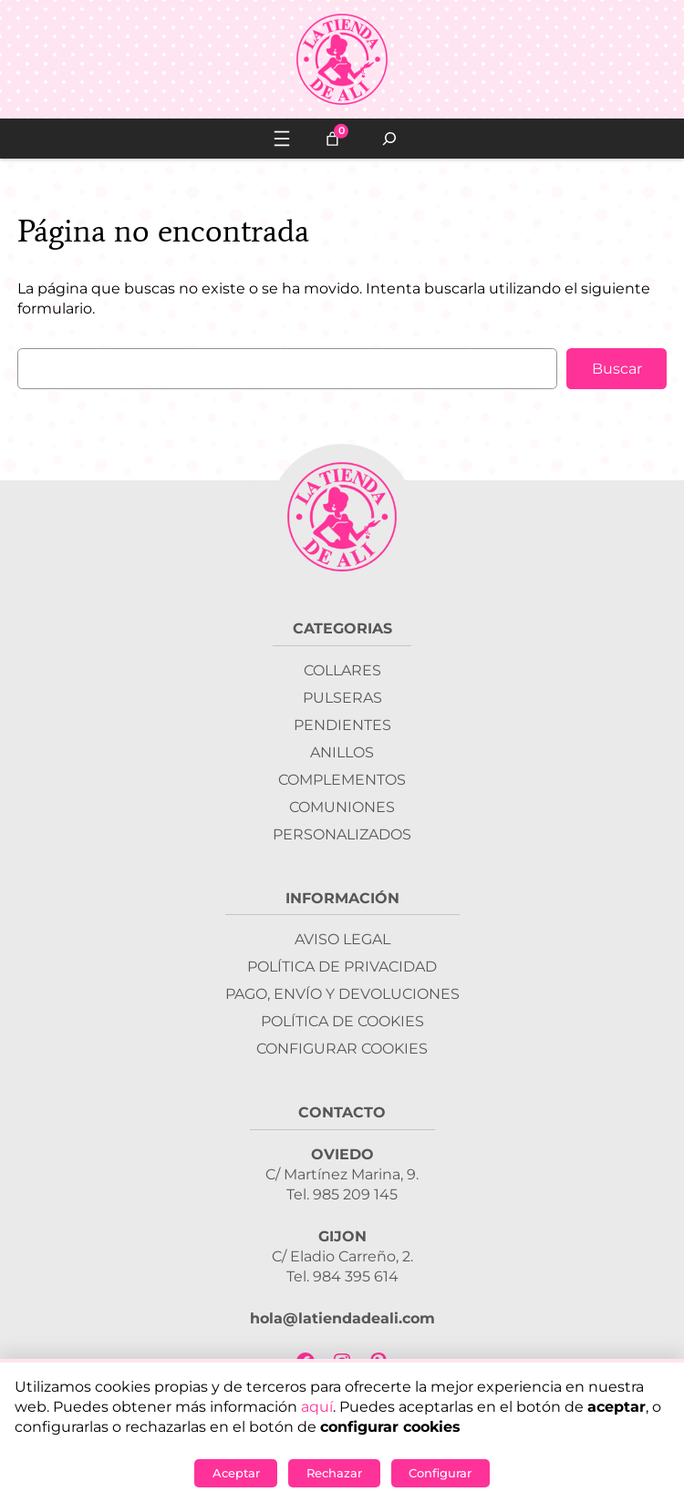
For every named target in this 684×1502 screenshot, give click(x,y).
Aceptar (236, 1473)
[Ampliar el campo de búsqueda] (390, 138)
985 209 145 (355, 1194)
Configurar (440, 1473)
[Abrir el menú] (282, 138)
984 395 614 (356, 1276)
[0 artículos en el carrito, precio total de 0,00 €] (332, 138)
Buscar (617, 368)
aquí (317, 1406)
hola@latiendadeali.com (342, 1318)
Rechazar (334, 1473)
